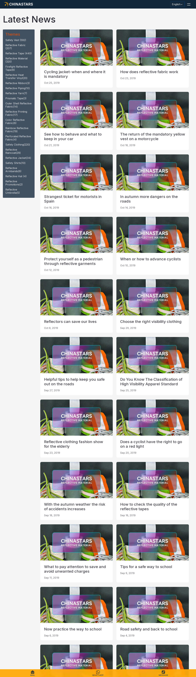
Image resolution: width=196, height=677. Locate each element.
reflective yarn (16, 93)
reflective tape (18, 53)
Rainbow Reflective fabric (16, 130)
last (99, 591)
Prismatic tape (15, 98)
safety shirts (15, 163)
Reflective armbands (13, 169)
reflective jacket (18, 157)
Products (18, 656)
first (45, 591)
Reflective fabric (15, 47)
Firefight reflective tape (16, 68)
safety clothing (17, 144)
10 (88, 591)
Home (7, 656)
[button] (188, 4)
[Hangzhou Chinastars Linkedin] (7, 625)
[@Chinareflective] (48, 625)
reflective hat (16, 176)
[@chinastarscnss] (15, 625)
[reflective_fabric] (40, 625)
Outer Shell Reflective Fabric (18, 105)
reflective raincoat (13, 151)
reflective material (16, 60)
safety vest (15, 40)
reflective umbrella (12, 191)
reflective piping (17, 88)
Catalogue (40, 656)
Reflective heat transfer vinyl (16, 76)
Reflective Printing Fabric (16, 113)
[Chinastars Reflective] (24, 625)
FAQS (28, 656)
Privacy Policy (79, 656)
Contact (52, 656)
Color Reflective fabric (15, 121)
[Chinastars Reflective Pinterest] (32, 625)
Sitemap (64, 656)
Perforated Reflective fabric (18, 138)
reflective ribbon (17, 83)
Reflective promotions (14, 183)
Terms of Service (99, 656)
